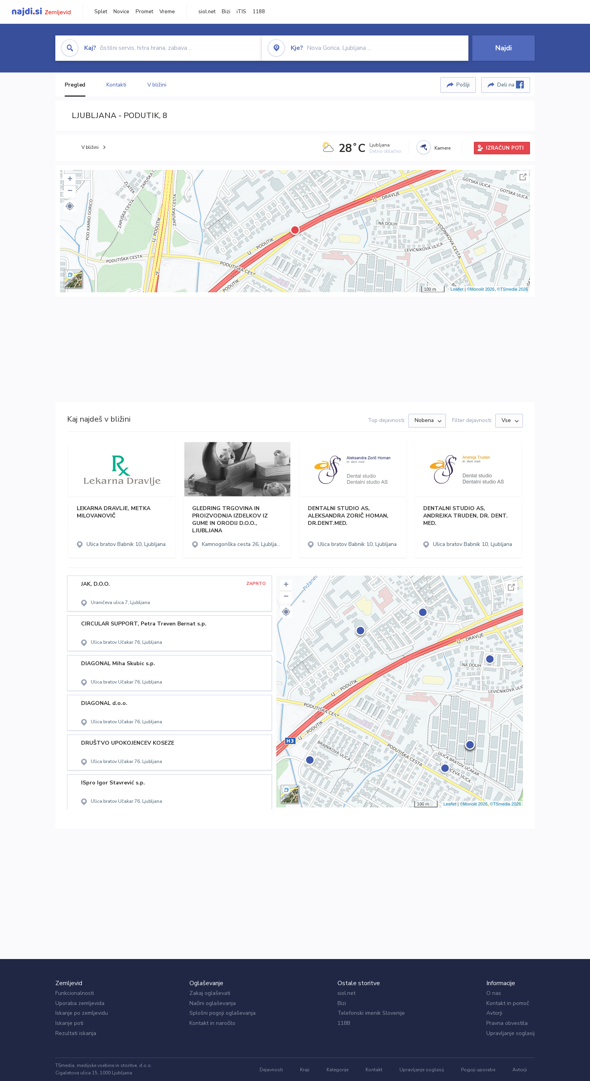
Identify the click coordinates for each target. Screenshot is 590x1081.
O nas (493, 993)
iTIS (241, 11)
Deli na (510, 84)
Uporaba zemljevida (79, 1003)
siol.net (207, 11)
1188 (259, 11)
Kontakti (116, 84)
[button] (70, 206)
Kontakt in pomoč (507, 1003)
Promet (144, 11)
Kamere (442, 148)
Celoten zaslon (523, 177)
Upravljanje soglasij (510, 1033)
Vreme (167, 11)
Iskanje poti (69, 1023)
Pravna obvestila (507, 1023)
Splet (100, 11)
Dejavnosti (271, 1070)
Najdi (503, 48)
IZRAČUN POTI (505, 148)
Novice (121, 11)
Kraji (304, 1070)
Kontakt (374, 1070)
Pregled (75, 84)
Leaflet (456, 289)
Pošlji (463, 84)
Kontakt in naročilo (212, 1023)
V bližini (156, 84)
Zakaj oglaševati (209, 993)
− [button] (69, 191)
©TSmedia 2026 (512, 289)
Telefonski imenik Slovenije (371, 1013)
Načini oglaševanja (212, 1003)
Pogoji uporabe (478, 1070)
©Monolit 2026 (481, 289)
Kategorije (337, 1070)
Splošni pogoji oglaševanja (222, 1013)
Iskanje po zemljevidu (81, 1013)
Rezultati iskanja (75, 1033)
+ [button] (69, 179)
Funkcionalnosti (74, 993)
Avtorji (494, 1013)
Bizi (226, 11)
